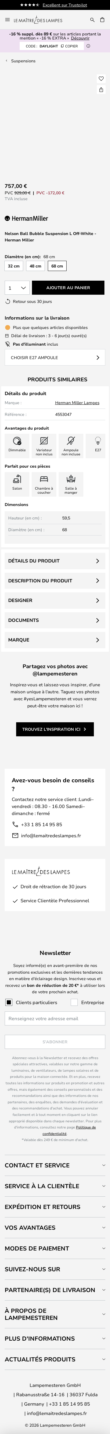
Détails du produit (34, 561)
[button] (101, 78)
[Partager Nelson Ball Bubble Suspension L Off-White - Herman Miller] (101, 89)
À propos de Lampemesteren (31, 1314)
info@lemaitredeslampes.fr (51, 835)
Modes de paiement (37, 1248)
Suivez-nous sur (32, 1269)
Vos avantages (30, 1227)
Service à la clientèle (42, 1186)
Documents (23, 620)
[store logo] (41, 19)
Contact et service (37, 1165)
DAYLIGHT (52, 46)
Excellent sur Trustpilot (67, 5)
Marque (18, 640)
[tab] (55, 1165)
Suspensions (23, 61)
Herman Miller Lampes (77, 402)
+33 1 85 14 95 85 (41, 824)
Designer (20, 600)
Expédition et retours (42, 1207)
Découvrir (80, 38)
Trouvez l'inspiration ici (51, 729)
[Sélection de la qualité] (17, 288)
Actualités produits (40, 1359)
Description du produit (40, 580)
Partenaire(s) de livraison (50, 1290)
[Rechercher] (92, 19)
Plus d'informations (40, 1338)
